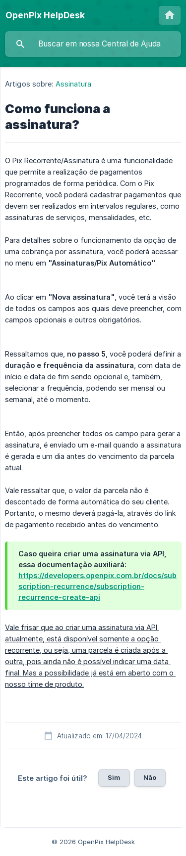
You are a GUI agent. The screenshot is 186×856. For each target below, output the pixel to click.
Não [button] (149, 777)
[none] (45, 15)
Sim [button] (114, 777)
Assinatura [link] (74, 84)
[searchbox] (93, 44)
